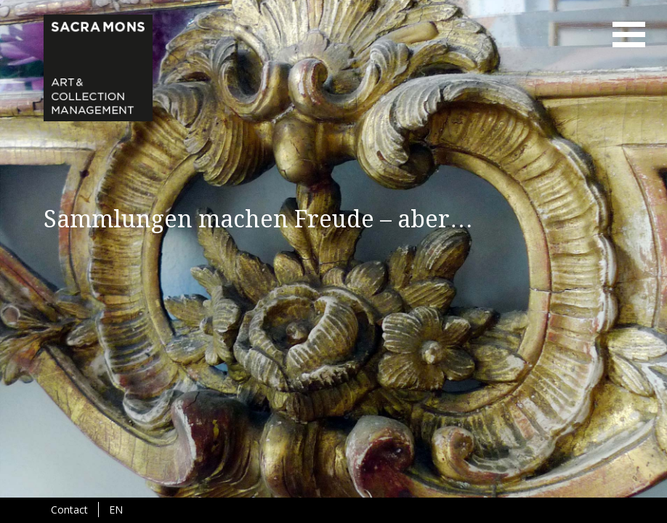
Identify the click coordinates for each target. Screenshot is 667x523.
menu (629, 34)
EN (116, 509)
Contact (69, 509)
